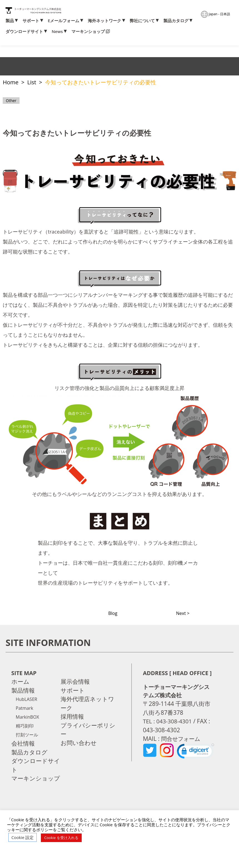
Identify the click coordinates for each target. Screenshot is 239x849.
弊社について (142, 20)
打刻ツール (27, 735)
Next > (183, 613)
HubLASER (26, 699)
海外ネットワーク (104, 20)
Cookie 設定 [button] (22, 837)
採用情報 (72, 716)
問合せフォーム (182, 738)
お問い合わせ (79, 743)
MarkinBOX (27, 717)
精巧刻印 (25, 726)
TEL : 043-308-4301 (168, 721)
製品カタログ (175, 20)
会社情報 (23, 743)
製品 (10, 20)
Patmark (24, 708)
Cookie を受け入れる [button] (61, 837)
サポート (31, 20)
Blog (112, 613)
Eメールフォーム (63, 20)
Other (11, 100)
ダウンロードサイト (24, 31)
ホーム (20, 681)
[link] (195, 752)
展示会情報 (75, 681)
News (57, 31)
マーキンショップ (88, 31)
